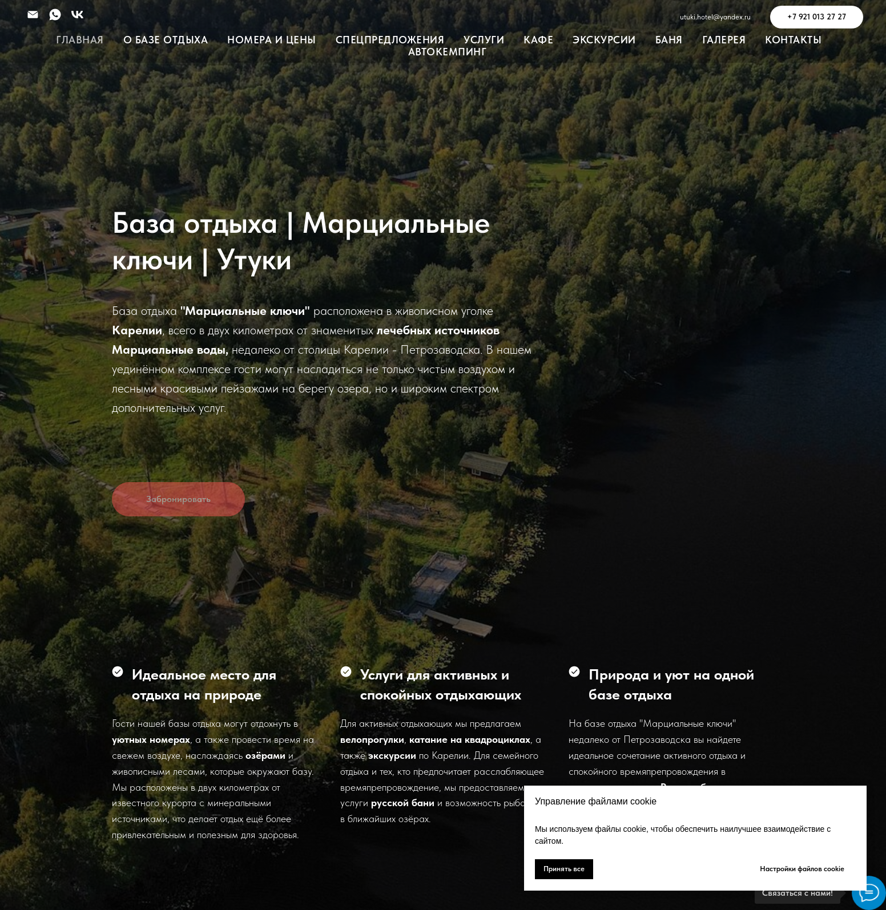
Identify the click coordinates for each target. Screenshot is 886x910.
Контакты (793, 40)
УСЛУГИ (484, 40)
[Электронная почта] (33, 14)
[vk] (77, 14)
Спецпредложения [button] (390, 40)
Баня (669, 40)
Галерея (724, 40)
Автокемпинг (447, 52)
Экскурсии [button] (604, 40)
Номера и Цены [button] (271, 40)
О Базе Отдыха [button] (165, 40)
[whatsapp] (55, 14)
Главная (80, 40)
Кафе (538, 40)
